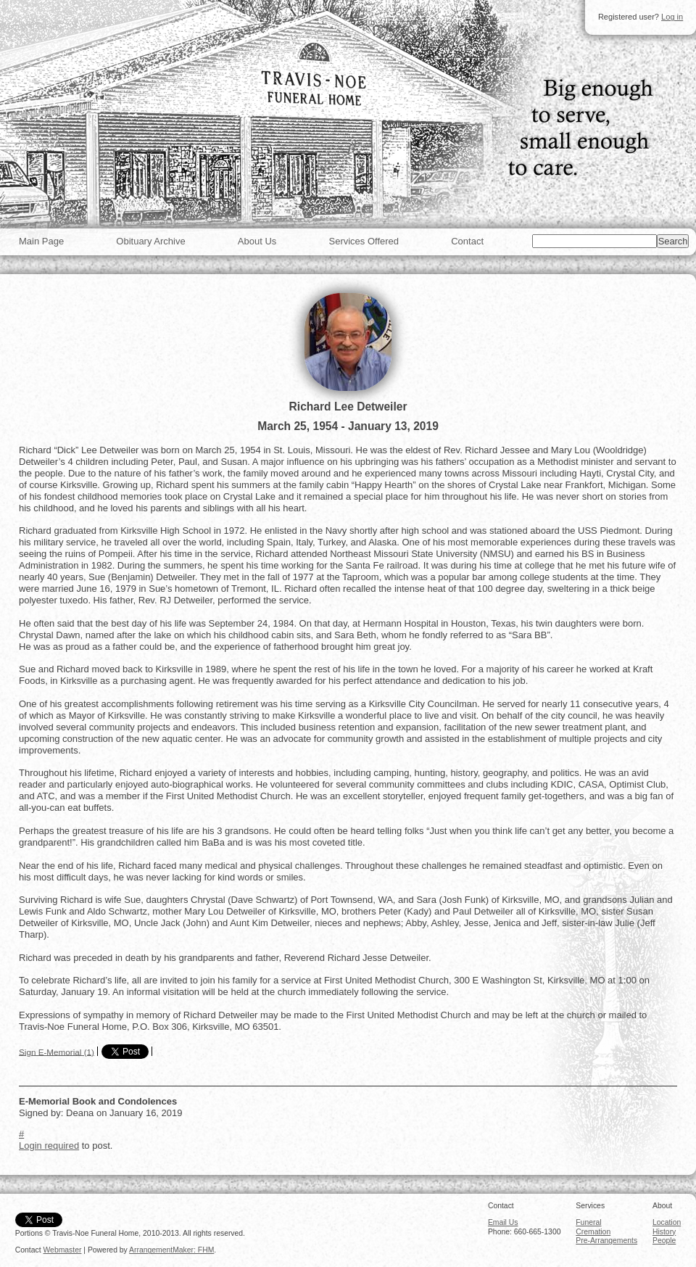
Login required (49, 1145)
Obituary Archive (150, 241)
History (664, 1232)
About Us (257, 241)
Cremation (593, 1232)
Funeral (588, 1222)
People (664, 1241)
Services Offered (363, 241)
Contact (467, 241)
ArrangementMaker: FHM (171, 1250)
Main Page (41, 241)
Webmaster (63, 1250)
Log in (672, 16)
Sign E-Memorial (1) (56, 1051)
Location (666, 1222)
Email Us (503, 1222)
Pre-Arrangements (606, 1241)
